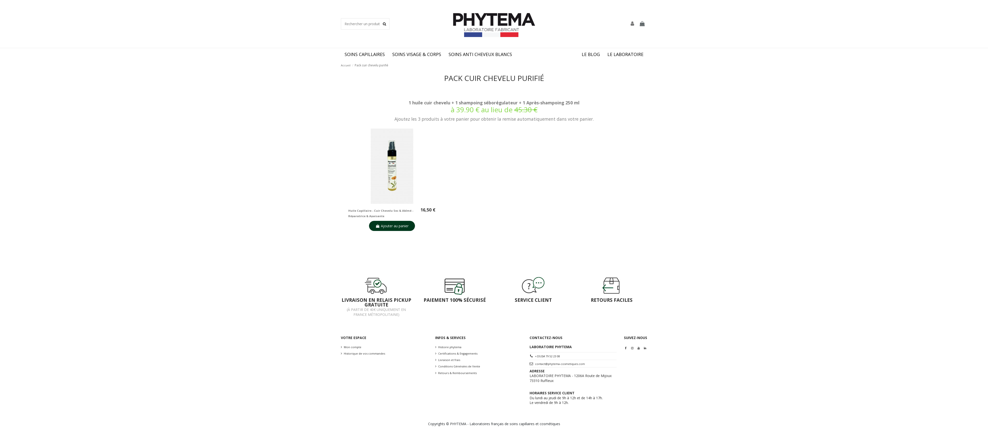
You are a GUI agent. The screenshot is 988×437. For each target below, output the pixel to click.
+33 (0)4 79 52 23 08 (547, 356)
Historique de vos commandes (364, 353)
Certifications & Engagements (457, 353)
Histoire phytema (449, 347)
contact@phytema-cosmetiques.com (560, 364)
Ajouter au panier (392, 226)
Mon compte (352, 347)
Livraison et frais (449, 360)
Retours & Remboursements (457, 373)
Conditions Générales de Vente (459, 366)
